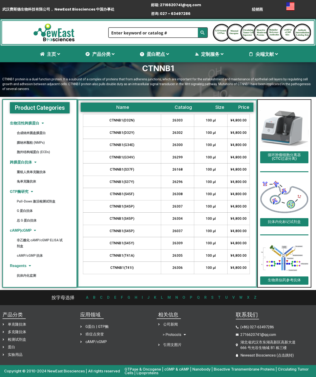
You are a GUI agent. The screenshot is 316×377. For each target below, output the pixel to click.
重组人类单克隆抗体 (31, 172)
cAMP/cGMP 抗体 (30, 255)
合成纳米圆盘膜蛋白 (31, 133)
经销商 (257, 9)
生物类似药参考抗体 (284, 280)
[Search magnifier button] (202, 32)
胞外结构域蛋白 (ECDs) (33, 152)
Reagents (20, 266)
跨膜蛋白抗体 (23, 162)
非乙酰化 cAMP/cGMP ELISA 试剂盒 (40, 243)
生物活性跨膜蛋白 (27, 123)
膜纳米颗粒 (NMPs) (31, 142)
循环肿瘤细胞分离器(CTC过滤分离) (284, 157)
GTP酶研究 (21, 192)
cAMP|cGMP (23, 230)
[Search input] (153, 33)
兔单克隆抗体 (26, 181)
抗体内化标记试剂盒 (284, 221)
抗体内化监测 (26, 275)
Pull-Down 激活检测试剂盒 (36, 201)
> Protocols (174, 334)
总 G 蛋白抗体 (27, 220)
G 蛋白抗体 (25, 211)
